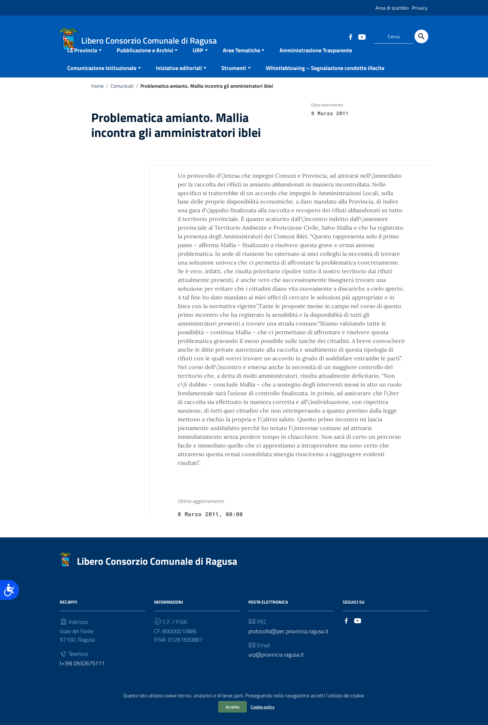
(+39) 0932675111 (82, 675)
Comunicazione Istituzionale (101, 79)
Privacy (419, 8)
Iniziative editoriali (179, 79)
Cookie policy (262, 707)
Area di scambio (392, 8)
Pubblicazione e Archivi (145, 61)
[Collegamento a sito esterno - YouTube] (361, 36)
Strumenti (233, 79)
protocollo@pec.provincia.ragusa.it (288, 642)
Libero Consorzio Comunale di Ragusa (157, 572)
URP (198, 61)
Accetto (232, 707)
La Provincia (82, 61)
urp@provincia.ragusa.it (276, 666)
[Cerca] (421, 36)
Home (97, 97)
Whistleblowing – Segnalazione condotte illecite (325, 79)
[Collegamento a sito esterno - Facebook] (350, 36)
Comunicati (122, 97)
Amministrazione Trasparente (315, 61)
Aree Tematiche (241, 61)
